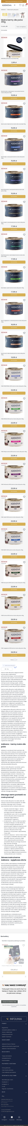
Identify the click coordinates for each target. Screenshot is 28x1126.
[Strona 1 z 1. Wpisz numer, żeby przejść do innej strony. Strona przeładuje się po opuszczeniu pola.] (15, 660)
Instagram (5, 1084)
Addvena (3, 9)
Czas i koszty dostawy (7, 1070)
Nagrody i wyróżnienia (7, 1089)
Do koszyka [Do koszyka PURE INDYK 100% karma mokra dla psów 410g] (14, 557)
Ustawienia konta (6, 1058)
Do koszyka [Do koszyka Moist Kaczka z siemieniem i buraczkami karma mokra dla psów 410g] (14, 98)
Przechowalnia (5, 1060)
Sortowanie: (4, 30)
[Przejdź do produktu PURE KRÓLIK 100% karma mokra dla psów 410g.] (14, 407)
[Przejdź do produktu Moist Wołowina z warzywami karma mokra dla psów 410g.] (14, 177)
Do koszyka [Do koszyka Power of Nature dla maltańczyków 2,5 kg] (14, 972)
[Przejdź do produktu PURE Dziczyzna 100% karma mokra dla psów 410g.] (14, 570)
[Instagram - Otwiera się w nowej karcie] (4, 1118)
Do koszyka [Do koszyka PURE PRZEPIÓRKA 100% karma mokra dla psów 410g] (14, 393)
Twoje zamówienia (7, 1056)
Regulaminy (5, 1027)
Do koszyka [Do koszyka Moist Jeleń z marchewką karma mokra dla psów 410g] (14, 229)
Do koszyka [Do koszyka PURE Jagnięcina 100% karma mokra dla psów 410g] (14, 655)
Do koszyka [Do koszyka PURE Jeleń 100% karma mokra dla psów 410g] (14, 524)
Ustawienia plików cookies (9, 1030)
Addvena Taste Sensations (9, 1048)
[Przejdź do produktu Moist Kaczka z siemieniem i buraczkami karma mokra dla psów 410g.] (14, 79)
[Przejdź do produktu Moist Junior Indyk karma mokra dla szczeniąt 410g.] (14, 112)
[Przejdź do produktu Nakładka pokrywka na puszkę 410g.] (14, 46)
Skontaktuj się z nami (7, 1079)
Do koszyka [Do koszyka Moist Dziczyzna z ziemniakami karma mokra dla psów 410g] (14, 262)
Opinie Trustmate (6, 1036)
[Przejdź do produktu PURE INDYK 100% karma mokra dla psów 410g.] (14, 538)
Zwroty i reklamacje (7, 1032)
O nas (3, 1086)
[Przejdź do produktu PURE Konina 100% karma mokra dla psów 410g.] (14, 603)
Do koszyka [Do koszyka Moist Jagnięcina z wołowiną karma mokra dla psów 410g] (14, 327)
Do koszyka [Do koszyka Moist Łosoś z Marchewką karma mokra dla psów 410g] (14, 360)
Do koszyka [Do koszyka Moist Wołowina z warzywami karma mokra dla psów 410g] (14, 196)
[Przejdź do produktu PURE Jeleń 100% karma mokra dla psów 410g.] (14, 505)
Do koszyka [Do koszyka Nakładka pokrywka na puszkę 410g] (14, 65)
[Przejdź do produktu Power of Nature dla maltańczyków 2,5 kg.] (14, 953)
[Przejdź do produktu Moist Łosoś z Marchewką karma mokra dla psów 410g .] (14, 341)
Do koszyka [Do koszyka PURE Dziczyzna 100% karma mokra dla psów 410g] (14, 589)
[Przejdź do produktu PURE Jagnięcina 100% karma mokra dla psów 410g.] (14, 636)
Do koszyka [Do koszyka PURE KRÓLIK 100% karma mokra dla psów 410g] (14, 426)
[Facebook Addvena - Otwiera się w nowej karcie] (12, 1118)
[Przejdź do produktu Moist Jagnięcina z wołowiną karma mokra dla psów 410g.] (14, 308)
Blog (3, 1096)
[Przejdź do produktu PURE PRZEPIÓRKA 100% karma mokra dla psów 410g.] (14, 374)
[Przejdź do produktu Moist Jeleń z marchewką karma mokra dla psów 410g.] (14, 210)
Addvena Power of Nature (8, 1044)
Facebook (4, 1082)
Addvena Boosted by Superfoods (10, 1046)
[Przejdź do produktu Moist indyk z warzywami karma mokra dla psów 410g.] (14, 145)
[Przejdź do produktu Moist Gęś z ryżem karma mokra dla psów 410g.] (14, 276)
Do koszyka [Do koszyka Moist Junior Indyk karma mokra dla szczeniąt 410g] (14, 131)
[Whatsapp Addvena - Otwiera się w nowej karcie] (19, 1118)
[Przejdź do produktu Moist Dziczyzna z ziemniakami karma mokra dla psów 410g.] (14, 243)
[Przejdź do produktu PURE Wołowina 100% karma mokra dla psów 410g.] (14, 472)
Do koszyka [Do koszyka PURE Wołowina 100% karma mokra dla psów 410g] (14, 491)
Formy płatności (6, 1068)
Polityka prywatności (7, 1034)
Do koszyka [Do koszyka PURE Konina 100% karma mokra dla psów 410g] (14, 622)
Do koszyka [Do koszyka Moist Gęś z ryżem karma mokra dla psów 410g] (14, 294)
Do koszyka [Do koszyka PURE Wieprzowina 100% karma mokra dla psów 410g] (14, 458)
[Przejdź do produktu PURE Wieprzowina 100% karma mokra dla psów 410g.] (14, 439)
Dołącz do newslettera (9, 1001)
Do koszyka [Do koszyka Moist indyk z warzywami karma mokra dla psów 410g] (14, 163)
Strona (12, 659)
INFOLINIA (14, 1019)
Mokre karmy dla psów (12, 9)
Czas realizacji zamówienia (9, 1072)
